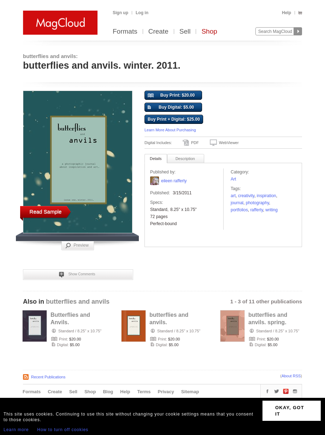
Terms (143, 391)
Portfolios (239, 209)
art (233, 195)
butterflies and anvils (78, 301)
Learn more (16, 429)
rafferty (256, 209)
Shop (209, 31)
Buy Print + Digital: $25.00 (174, 119)
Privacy (166, 391)
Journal (237, 202)
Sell (185, 31)
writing (271, 209)
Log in (142, 12)
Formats (125, 31)
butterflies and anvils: (50, 56)
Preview (77, 245)
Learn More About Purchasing (170, 130)
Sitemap (190, 391)
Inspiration (266, 195)
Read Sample (46, 211)
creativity (246, 195)
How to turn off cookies (62, 429)
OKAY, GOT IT (289, 411)
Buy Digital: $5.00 (171, 107)
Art (233, 179)
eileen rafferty (174, 180)
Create (158, 31)
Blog (108, 391)
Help (286, 12)
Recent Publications (48, 377)
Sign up (120, 12)
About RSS (291, 376)
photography (257, 202)
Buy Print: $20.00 (171, 95)
